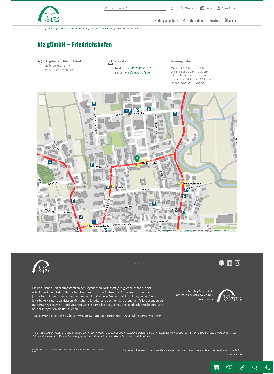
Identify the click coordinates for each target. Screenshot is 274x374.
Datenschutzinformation (162, 349)
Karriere (215, 20)
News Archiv (229, 8)
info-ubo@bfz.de (139, 73)
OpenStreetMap (185, 231)
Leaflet (162, 231)
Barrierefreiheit (220, 349)
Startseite (128, 349)
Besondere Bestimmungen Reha (193, 349)
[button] (137, 158)
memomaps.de (220, 231)
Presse (209, 8)
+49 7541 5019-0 (140, 68)
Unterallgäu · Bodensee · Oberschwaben (67, 28)
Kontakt (235, 349)
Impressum (141, 349)
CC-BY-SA (231, 231)
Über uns (231, 20)
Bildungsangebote (166, 20)
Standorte (191, 8)
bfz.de (40, 28)
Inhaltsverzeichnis (233, 354)
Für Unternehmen (193, 20)
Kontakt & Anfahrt (99, 28)
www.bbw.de (206, 299)
